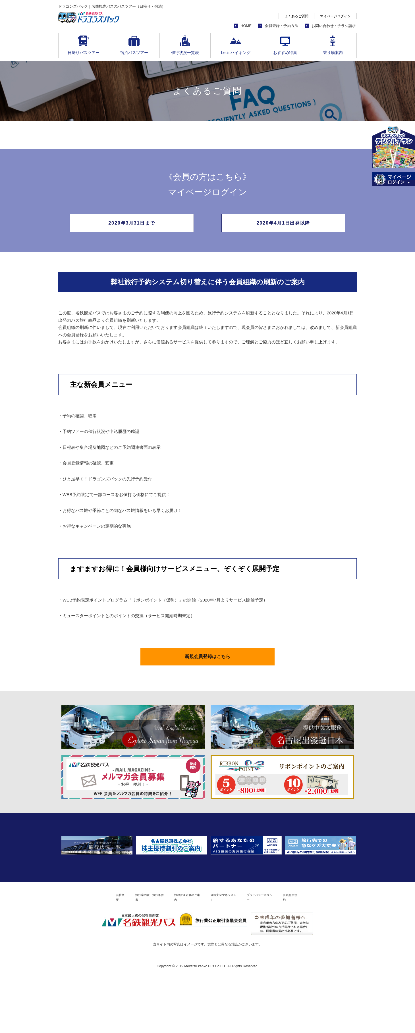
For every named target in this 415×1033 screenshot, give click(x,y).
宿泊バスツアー (134, 52)
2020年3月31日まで (131, 225)
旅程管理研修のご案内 (180, 951)
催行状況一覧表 (185, 52)
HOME (246, 26)
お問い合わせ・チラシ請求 (334, 26)
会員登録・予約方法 (281, 26)
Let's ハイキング (235, 52)
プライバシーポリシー (283, 951)
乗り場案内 (333, 52)
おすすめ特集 (285, 52)
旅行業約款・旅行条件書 (126, 951)
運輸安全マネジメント (231, 951)
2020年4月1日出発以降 (283, 225)
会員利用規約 (326, 951)
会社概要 (85, 951)
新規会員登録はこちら (207, 664)
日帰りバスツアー (83, 52)
